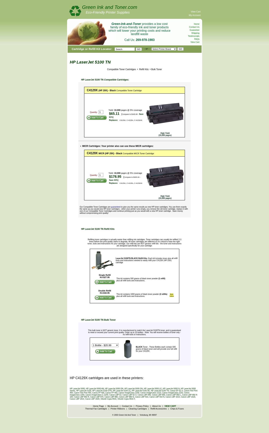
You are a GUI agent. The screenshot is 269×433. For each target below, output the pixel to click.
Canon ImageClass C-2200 (97, 395)
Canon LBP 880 (111, 397)
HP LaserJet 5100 (83, 391)
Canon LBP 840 (144, 395)
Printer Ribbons (118, 409)
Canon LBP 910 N (156, 397)
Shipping (195, 33)
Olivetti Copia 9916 (109, 399)
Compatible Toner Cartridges (121, 69)
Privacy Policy (142, 406)
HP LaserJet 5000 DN (114, 389)
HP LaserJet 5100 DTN (102, 391)
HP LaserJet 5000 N (171, 389)
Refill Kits (143, 69)
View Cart (196, 11)
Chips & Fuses (177, 409)
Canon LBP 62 (115, 395)
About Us (156, 406)
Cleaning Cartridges (137, 409)
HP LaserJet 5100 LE (122, 391)
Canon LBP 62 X (130, 395)
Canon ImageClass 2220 (172, 393)
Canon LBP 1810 (77, 399)
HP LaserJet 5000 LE (153, 389)
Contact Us (194, 27)
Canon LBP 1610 (173, 397)
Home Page (98, 406)
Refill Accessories (159, 409)
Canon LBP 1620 (188, 397)
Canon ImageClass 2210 (150, 393)
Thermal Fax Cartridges (96, 409)
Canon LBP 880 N (126, 397)
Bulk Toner (156, 69)
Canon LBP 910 (141, 397)
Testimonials (193, 36)
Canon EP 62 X (176, 391)
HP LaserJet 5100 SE (141, 391)
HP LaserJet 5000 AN (95, 389)
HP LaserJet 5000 (77, 389)
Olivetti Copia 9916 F (126, 399)
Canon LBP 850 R (81, 397)
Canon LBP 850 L (173, 395)
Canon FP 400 (98, 393)
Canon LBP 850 (158, 395)
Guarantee (194, 30)
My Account (194, 15)
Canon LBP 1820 (92, 399)
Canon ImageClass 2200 (128, 393)
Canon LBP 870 (96, 397)
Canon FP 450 (111, 393)
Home (196, 24)
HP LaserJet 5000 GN (133, 389)
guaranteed (116, 207)
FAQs (196, 39)
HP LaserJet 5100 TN (160, 391)
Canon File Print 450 (82, 393)
